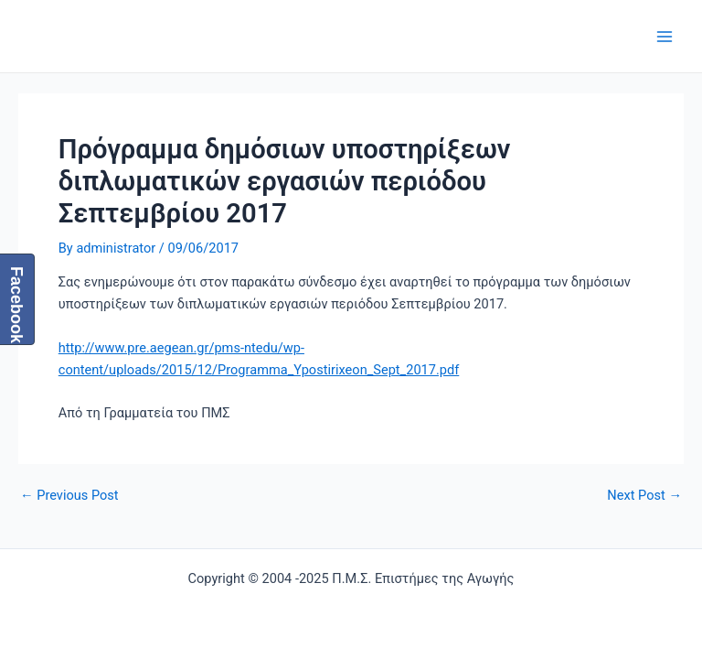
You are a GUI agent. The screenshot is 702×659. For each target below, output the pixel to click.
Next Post (644, 495)
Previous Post (69, 495)
